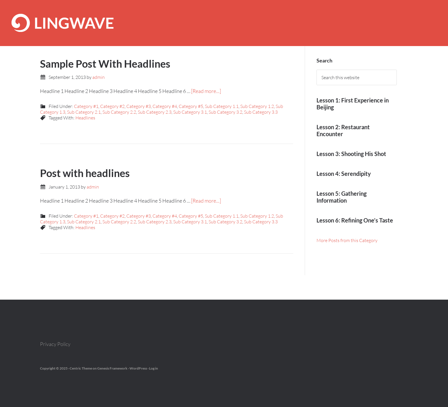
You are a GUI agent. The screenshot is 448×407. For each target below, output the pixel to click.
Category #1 (86, 106)
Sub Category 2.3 (154, 112)
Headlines (85, 118)
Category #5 (191, 106)
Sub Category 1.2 (257, 106)
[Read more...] (206, 91)
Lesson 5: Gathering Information (342, 197)
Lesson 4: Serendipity (344, 173)
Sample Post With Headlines (105, 63)
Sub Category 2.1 (84, 112)
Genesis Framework (112, 368)
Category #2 (112, 106)
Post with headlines (85, 173)
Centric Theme (81, 368)
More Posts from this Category (347, 240)
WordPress (138, 368)
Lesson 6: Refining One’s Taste (355, 220)
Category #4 (164, 106)
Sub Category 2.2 (119, 112)
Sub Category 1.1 (222, 106)
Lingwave (224, 23)
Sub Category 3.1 (190, 112)
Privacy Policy (55, 344)
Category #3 (138, 106)
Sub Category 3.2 (225, 112)
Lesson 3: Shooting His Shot (351, 153)
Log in (153, 368)
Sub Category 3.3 (261, 112)
